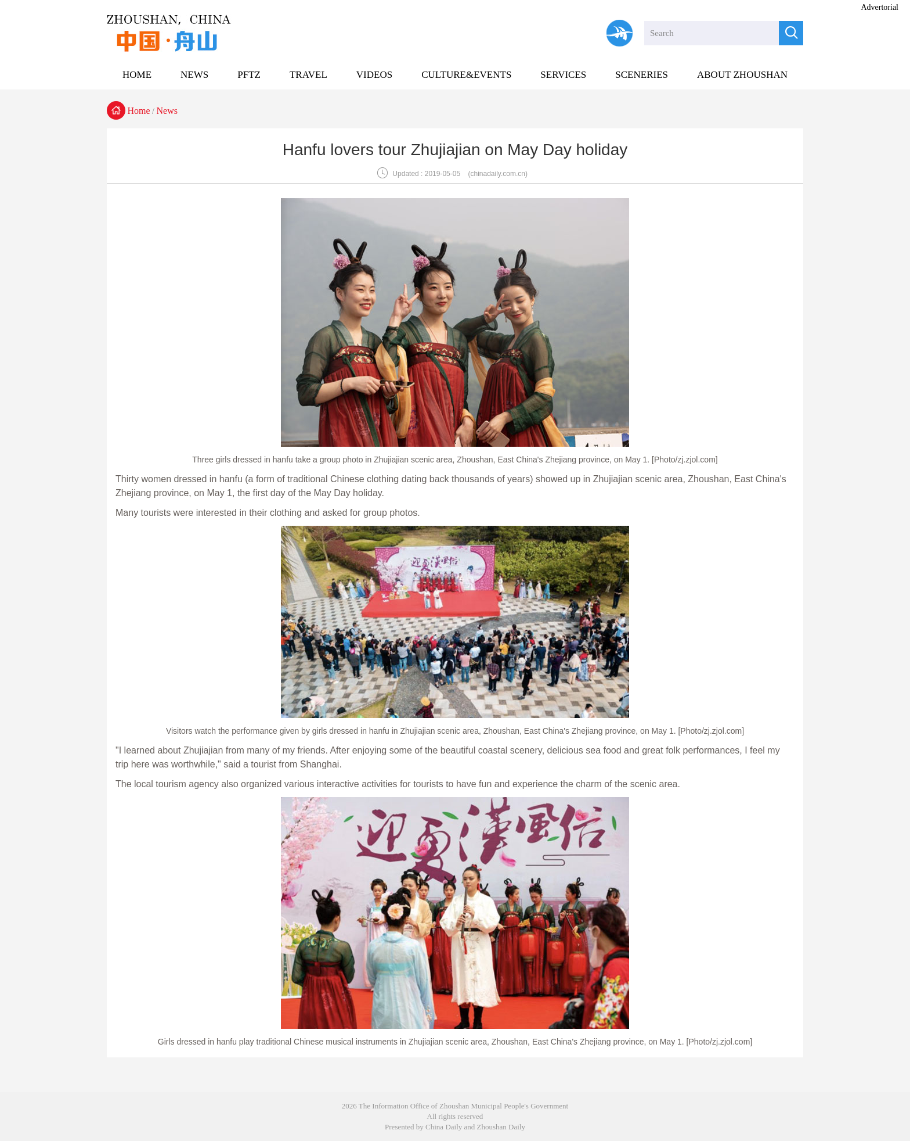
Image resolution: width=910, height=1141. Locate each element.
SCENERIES (641, 74)
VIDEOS (374, 74)
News (167, 111)
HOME (136, 74)
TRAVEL (308, 74)
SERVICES (563, 74)
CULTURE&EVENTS (466, 74)
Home (139, 111)
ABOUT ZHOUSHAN (742, 74)
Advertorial (879, 7)
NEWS (194, 74)
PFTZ (249, 74)
